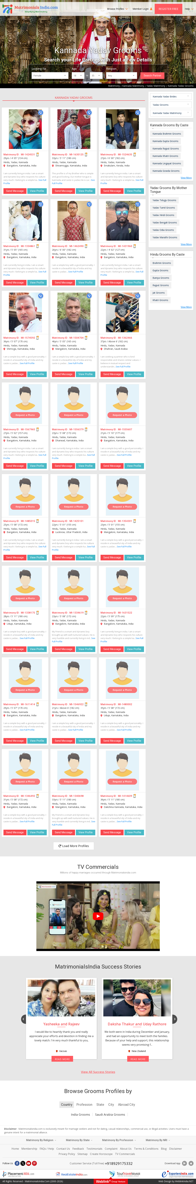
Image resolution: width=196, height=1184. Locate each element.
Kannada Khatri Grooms (165, 156)
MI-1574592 (28, 337)
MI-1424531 (28, 154)
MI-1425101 (76, 521)
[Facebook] (17, 1163)
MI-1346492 (28, 796)
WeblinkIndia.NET (184, 1181)
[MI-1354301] (122, 495)
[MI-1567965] (25, 404)
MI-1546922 (76, 704)
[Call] (40, 112)
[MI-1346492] (25, 770)
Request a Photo (25, 415)
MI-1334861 (28, 246)
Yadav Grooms (161, 104)
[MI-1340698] (74, 770)
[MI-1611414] (25, 679)
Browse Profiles (117, 8)
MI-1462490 (76, 246)
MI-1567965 (28, 429)
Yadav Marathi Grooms (165, 237)
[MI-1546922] (74, 679)
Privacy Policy (67, 1154)
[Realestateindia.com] (71, 1174)
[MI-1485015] (25, 495)
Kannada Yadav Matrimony (167, 113)
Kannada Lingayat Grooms (167, 163)
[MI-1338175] (25, 587)
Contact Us (63, 1148)
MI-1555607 (125, 429)
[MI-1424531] (25, 129)
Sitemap (83, 1154)
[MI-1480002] (122, 679)
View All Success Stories (98, 1072)
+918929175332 (119, 1163)
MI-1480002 (125, 704)
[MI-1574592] (25, 312)
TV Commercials (125, 1154)
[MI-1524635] (122, 129)
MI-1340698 (76, 796)
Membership (29, 1148)
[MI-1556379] (74, 404)
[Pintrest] (34, 1163)
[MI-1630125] (73, 129)
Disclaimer (175, 1148)
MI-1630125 (76, 154)
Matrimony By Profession (119, 1140)
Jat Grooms (159, 292)
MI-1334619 (76, 612)
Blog (164, 1148)
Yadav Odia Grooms (163, 229)
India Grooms (80, 1114)
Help (189, 8)
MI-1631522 (125, 612)
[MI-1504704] (73, 312)
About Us (125, 1148)
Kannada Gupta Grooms (165, 141)
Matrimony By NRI (158, 1140)
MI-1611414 (28, 704)
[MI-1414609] (122, 770)
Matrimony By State (79, 1140)
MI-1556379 (76, 429)
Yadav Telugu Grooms (164, 200)
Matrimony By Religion (41, 1140)
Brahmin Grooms (162, 263)
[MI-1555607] (122, 404)
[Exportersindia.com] (178, 1174)
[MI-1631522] (122, 587)
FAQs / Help (47, 1148)
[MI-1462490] (73, 221)
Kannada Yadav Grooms (73, 98)
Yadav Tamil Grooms (164, 207)
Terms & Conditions (146, 1148)
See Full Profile (75, 271)
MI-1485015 (28, 521)
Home (15, 1148)
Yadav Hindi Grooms (163, 215)
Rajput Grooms (161, 285)
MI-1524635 (125, 154)
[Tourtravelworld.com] (124, 1174)
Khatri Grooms (160, 300)
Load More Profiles (73, 846)
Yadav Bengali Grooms (165, 222)
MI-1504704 (76, 337)
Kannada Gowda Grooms (166, 170)
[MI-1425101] (74, 495)
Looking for (39, 69)
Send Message (15, 191)
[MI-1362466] (122, 312)
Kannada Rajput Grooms (166, 148)
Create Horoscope (101, 1154)
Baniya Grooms (161, 277)
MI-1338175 (28, 612)
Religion (111, 69)
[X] (22, 1163)
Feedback (78, 1148)
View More (186, 178)
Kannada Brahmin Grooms (167, 133)
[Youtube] (28, 1163)
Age (74, 69)
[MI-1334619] (74, 587)
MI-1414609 (125, 796)
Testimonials (94, 1148)
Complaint (111, 1148)
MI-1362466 (125, 337)
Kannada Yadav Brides (165, 96)
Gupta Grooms (160, 270)
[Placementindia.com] (18, 1174)
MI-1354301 (125, 521)
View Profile (37, 191)
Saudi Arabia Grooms (110, 1114)
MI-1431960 (125, 246)
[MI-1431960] (122, 221)
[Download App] (184, 1163)
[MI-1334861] (25, 221)
